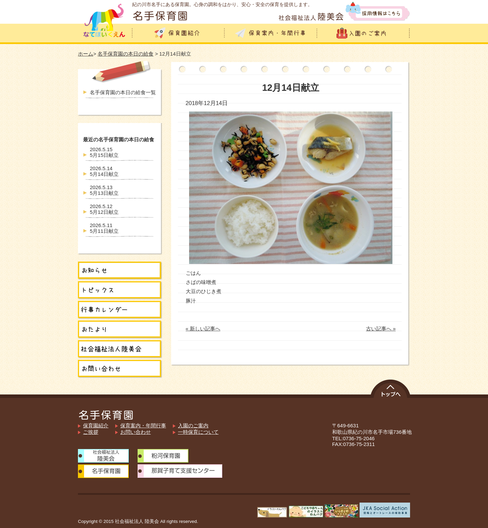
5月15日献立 (104, 152)
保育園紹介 (95, 425)
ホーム (85, 54)
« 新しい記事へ (203, 328)
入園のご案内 (193, 425)
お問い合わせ (135, 432)
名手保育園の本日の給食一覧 (123, 92)
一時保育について (198, 432)
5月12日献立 (104, 209)
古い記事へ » (381, 328)
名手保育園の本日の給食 (126, 54)
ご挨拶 (90, 432)
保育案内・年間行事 (143, 425)
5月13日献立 (104, 190)
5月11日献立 (104, 228)
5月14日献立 (104, 171)
